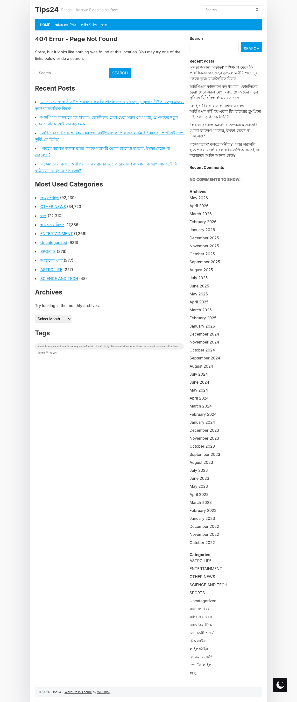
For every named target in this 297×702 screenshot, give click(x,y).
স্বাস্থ (104, 25)
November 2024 (204, 342)
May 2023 (199, 486)
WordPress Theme (78, 692)
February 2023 (203, 510)
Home (45, 25)
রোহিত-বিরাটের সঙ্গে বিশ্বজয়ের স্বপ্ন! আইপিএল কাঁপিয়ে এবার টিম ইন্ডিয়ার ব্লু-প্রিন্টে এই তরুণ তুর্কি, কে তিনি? (225, 111)
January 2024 (202, 422)
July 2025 (199, 277)
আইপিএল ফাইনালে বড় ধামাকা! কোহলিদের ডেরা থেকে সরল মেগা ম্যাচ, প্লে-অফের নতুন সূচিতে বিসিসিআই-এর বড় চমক (224, 92)
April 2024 (199, 398)
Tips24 (47, 9)
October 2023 (202, 446)
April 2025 (199, 302)
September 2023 (205, 454)
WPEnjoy (104, 692)
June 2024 (199, 382)
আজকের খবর (51, 260)
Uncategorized (53, 242)
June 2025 (199, 286)
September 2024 (205, 358)
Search (196, 38)
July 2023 (199, 470)
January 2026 (202, 229)
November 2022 (204, 534)
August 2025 (201, 269)
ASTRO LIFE (51, 269)
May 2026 (199, 197)
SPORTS (48, 251)
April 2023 (199, 494)
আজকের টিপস (65, 25)
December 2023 (204, 430)
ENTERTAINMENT (56, 233)
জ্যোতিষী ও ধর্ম (202, 632)
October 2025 (202, 253)
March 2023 (201, 502)
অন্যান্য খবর (200, 608)
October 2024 (202, 350)
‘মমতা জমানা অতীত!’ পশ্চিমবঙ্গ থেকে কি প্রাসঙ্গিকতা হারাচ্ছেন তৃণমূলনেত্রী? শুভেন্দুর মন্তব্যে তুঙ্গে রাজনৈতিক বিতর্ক (224, 73)
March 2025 (201, 310)
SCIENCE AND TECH (59, 278)
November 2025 (204, 246)
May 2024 (199, 390)
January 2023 (202, 518)
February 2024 (203, 414)
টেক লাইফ (198, 640)
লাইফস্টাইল (89, 25)
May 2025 (199, 294)
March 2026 (201, 213)
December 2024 (204, 334)
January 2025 (202, 326)
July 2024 (199, 374)
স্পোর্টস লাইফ (201, 664)
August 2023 (201, 462)
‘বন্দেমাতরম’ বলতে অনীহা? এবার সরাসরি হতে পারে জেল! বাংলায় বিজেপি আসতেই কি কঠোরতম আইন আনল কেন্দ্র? (225, 150)
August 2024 (201, 366)
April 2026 (199, 205)
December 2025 (204, 238)
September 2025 (205, 261)
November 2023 (204, 438)
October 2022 (202, 542)
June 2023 (199, 478)
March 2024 (201, 406)
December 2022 (204, 526)
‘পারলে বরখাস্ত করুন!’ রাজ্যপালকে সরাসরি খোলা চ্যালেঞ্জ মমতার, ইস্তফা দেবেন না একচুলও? (223, 130)
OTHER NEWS (53, 206)
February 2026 (203, 221)
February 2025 (203, 317)
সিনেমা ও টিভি (201, 656)
